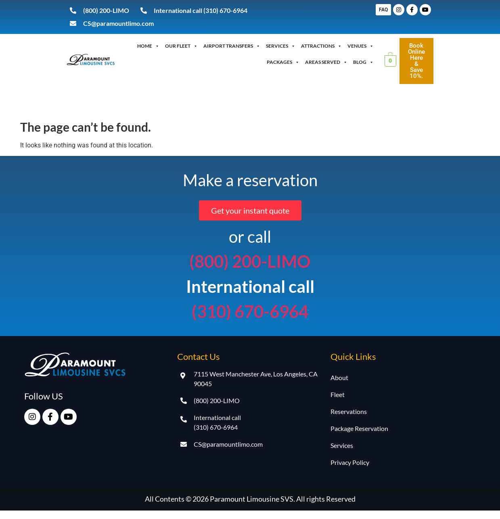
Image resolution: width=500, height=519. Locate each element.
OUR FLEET (181, 46)
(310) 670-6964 (250, 311)
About (339, 377)
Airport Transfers (231, 46)
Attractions (321, 46)
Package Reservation (359, 428)
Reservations (349, 411)
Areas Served (326, 62)
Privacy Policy (350, 462)
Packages (283, 62)
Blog (363, 62)
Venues (360, 46)
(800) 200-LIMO (250, 261)
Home (148, 46)
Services (280, 46)
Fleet (338, 394)
